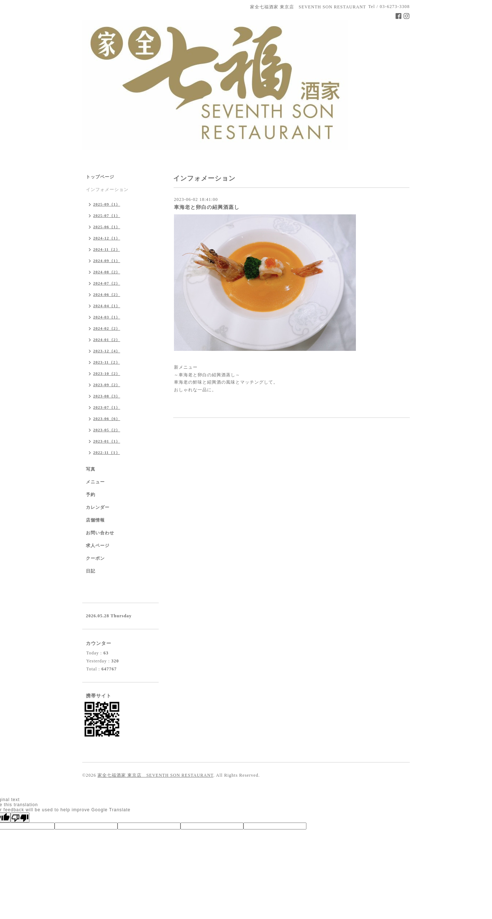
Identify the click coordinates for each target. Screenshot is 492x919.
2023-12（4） (106, 351)
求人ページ (98, 545)
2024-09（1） (106, 260)
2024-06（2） (106, 294)
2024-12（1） (106, 238)
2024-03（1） (106, 317)
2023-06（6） (106, 418)
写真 (90, 469)
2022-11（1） (106, 452)
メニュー (95, 481)
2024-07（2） (106, 283)
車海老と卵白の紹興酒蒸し (206, 207)
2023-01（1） (106, 441)
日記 (90, 571)
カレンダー (98, 507)
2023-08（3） (106, 396)
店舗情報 (95, 520)
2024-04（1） (106, 306)
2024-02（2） (106, 328)
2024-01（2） (106, 339)
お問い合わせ (100, 532)
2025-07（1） (106, 215)
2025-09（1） (106, 204)
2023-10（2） (106, 373)
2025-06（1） (106, 227)
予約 (90, 494)
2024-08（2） (106, 272)
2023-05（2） (106, 430)
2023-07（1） (106, 407)
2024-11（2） (106, 249)
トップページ (100, 176)
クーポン (95, 558)
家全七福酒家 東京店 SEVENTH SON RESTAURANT (155, 775)
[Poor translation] (20, 817)
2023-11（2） (106, 362)
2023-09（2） (106, 385)
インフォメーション (107, 189)
